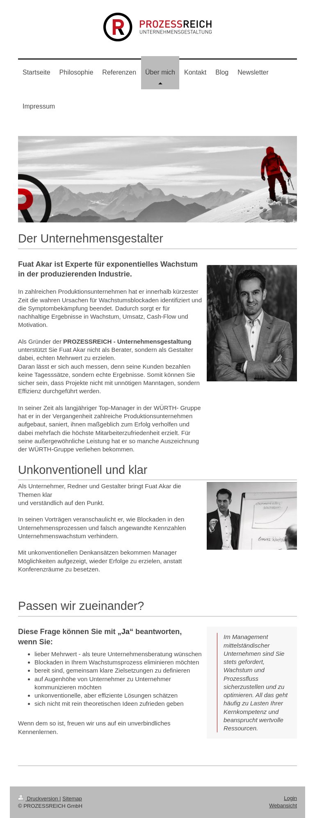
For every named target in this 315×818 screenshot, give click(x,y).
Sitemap (72, 798)
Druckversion (38, 798)
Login (290, 798)
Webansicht (283, 805)
